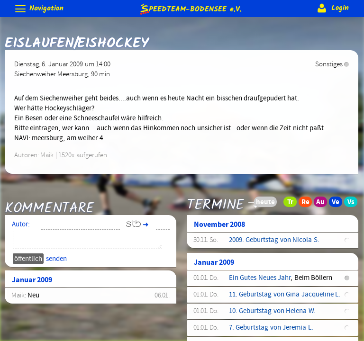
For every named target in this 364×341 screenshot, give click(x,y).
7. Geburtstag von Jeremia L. (271, 327)
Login (332, 8)
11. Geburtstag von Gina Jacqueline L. (284, 294)
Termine (215, 204)
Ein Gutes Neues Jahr (260, 278)
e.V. (190, 9)
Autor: (21, 224)
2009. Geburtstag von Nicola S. (274, 240)
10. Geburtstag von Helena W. (272, 311)
